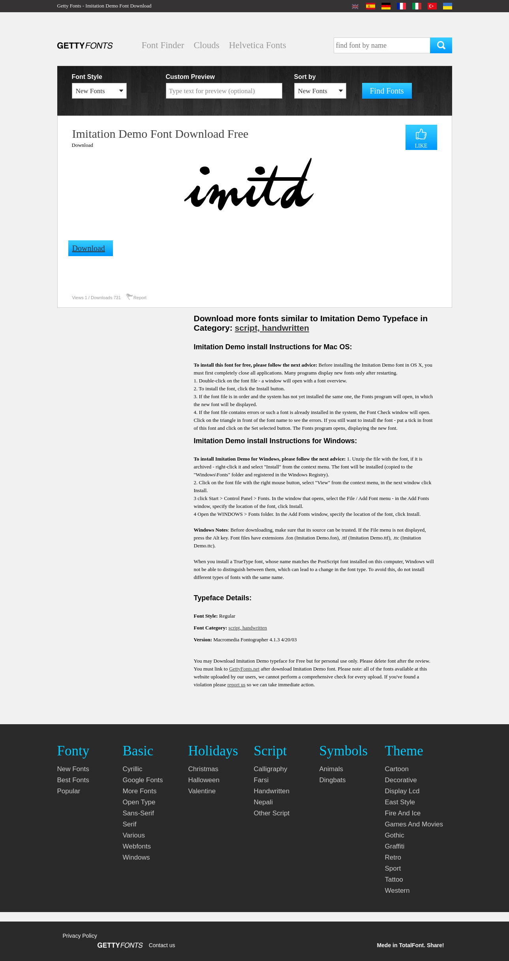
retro (393, 857)
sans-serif (138, 813)
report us (236, 684)
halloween (204, 780)
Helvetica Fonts (257, 45)
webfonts (137, 846)
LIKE (421, 146)
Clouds (206, 45)
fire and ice (403, 813)
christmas (203, 769)
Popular (69, 791)
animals (331, 769)
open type (139, 802)
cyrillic (133, 769)
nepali (263, 802)
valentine (202, 791)
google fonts (143, 780)
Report (140, 297)
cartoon (397, 769)
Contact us (162, 945)
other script (272, 813)
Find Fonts (387, 90)
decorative (401, 780)
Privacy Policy (80, 936)
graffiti (395, 846)
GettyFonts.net (244, 669)
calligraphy (270, 769)
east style (400, 802)
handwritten (272, 791)
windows (136, 857)
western (397, 890)
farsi (261, 780)
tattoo (394, 879)
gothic (394, 835)
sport (393, 868)
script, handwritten (272, 327)
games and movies (414, 824)
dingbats (332, 780)
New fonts (73, 769)
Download (82, 145)
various (134, 835)
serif (130, 824)
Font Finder (163, 45)
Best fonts (73, 780)
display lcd (402, 791)
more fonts (140, 791)
